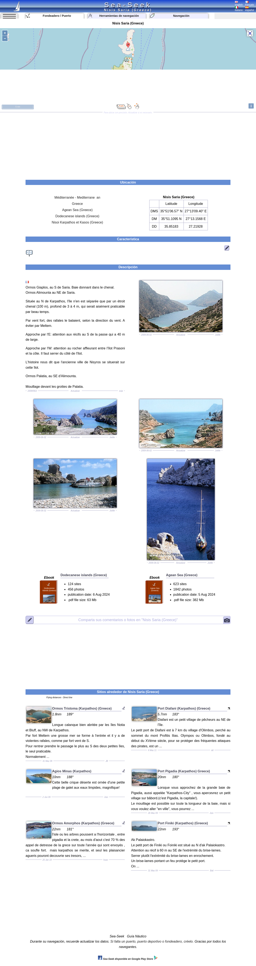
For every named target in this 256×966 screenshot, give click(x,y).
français (249, 3)
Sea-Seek (128, 5)
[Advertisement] (128, 145)
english (239, 3)
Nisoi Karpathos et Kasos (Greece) (77, 222)
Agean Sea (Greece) (77, 210)
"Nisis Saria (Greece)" (128, 620)
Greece (77, 203)
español (249, 9)
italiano (239, 9)
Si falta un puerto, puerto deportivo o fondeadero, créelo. (152, 941)
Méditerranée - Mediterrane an (77, 197)
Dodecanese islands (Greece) (77, 216)
